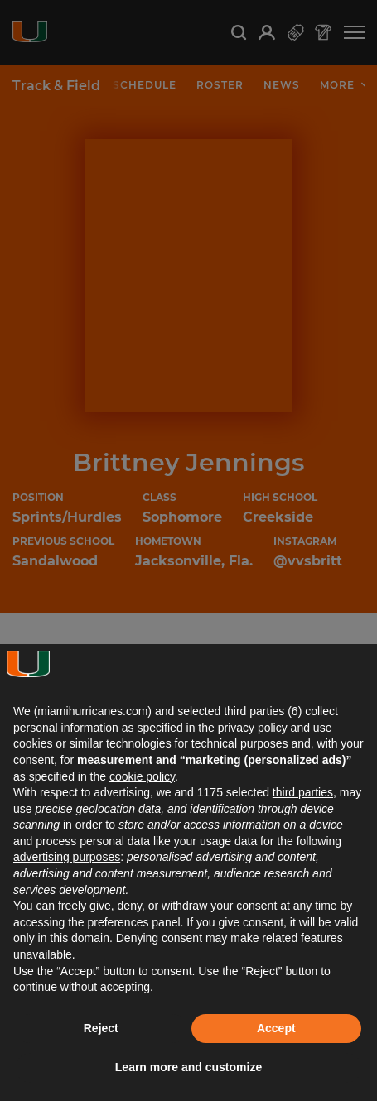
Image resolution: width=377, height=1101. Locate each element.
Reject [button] (101, 1028)
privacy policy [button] (253, 727)
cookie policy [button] (142, 776)
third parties (303, 792)
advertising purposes (66, 856)
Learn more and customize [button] (188, 1067)
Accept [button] (276, 1028)
